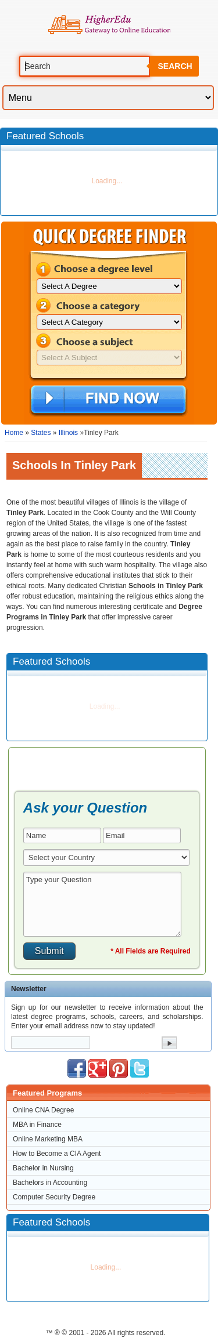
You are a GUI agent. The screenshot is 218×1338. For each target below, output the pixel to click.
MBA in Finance (37, 1125)
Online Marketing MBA (48, 1139)
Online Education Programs (109, 25)
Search (175, 66)
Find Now (108, 400)
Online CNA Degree (43, 1110)
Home (14, 433)
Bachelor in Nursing (43, 1168)
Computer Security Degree (54, 1197)
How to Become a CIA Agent (57, 1154)
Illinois (68, 433)
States (41, 433)
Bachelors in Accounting (50, 1183)
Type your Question (102, 904)
